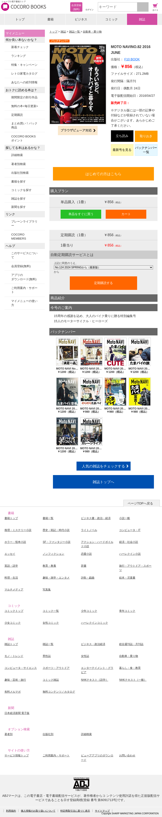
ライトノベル (89, 530)
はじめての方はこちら (103, 174)
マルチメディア (13, 589)
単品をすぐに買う (81, 214)
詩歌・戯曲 (87, 577)
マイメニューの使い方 (24, 303)
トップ (20, 19)
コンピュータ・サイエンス (20, 667)
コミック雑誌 (51, 679)
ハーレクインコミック (94, 622)
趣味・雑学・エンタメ (56, 577)
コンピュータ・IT (129, 530)
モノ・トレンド (13, 656)
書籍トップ (11, 518)
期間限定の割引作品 (24, 97)
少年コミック (89, 610)
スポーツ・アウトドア (56, 667)
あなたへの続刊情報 (24, 82)
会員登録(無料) (21, 266)
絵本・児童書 (127, 577)
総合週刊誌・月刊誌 (131, 644)
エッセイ (9, 553)
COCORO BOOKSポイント (23, 138)
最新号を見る (122, 150)
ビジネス (81, 19)
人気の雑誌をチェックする (103, 466)
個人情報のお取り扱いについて (38, 810)
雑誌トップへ (103, 482)
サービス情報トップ (16, 755)
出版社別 (48, 734)
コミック (111, 19)
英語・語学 (11, 565)
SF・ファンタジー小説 (56, 542)
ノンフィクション (53, 553)
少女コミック (12, 622)
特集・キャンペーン (24, 64)
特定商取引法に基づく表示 (75, 810)
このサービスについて (24, 255)
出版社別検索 (20, 172)
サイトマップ (102, 810)
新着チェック (20, 47)
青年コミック (127, 610)
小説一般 (124, 518)
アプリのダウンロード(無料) (24, 277)
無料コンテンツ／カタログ (59, 691)
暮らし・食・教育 (130, 667)
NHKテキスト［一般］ (132, 679)
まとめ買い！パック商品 (24, 125)
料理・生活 (11, 577)
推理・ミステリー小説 (17, 530)
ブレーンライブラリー (24, 223)
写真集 (47, 589)
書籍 (50, 19)
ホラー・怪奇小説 (15, 542)
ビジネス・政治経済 (93, 644)
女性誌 (85, 656)
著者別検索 (18, 164)
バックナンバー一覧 (146, 150)
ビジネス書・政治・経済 (96, 518)
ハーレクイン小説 (130, 553)
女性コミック (51, 622)
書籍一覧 (48, 518)
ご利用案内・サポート (24, 290)
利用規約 (11, 810)
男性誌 (47, 656)
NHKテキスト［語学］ (94, 679)
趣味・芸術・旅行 (15, 679)
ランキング (18, 55)
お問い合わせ (127, 755)
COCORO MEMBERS (18, 236)
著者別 (8, 734)
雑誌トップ (11, 644)
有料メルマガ (12, 691)
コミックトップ (13, 610)
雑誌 (142, 19)
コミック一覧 (51, 610)
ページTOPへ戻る (140, 503)
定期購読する (103, 283)
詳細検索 (17, 155)
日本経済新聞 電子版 (16, 713)
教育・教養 (49, 565)
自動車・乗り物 (92, 31)
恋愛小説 (86, 553)
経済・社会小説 (128, 542)
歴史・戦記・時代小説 (56, 530)
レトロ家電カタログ (24, 73)
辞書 (83, 565)
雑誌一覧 (75, 31)
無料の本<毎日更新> (24, 106)
